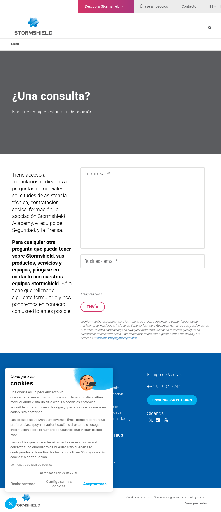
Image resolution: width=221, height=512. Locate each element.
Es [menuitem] (211, 6)
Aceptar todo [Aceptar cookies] (95, 484)
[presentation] (119, 280)
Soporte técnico (96, 381)
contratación (45, 202)
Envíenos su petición (172, 400)
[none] (210, 6)
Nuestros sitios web (99, 461)
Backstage (92, 449)
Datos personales (196, 503)
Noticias (90, 455)
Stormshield (102, 6)
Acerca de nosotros (103, 435)
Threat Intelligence (98, 400)
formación (40, 209)
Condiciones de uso (138, 497)
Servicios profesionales (102, 388)
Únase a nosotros (154, 6)
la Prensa (51, 230)
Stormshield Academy (101, 406)
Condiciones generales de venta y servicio (180, 497)
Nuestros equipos (98, 443)
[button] (11, 503)
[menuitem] (210, 6)
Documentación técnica (103, 412)
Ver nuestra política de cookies (31, 464)
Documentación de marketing (107, 418)
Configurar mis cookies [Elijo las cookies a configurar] (59, 484)
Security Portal (95, 424)
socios (19, 209)
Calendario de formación (103, 394)
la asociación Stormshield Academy (38, 216)
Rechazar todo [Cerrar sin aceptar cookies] (23, 484)
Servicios (93, 374)
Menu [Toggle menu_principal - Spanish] (12, 44)
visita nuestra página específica (115, 338)
